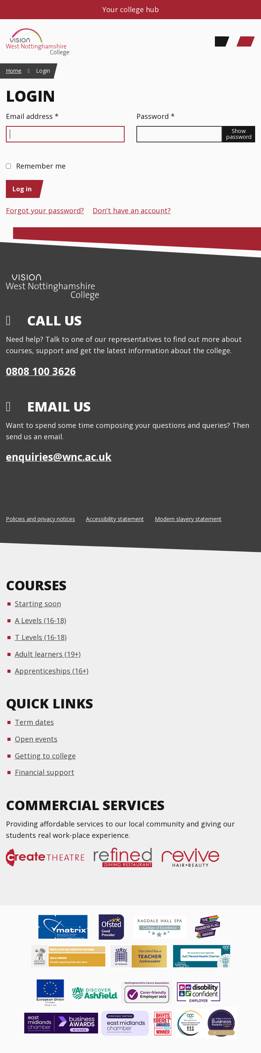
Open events (36, 739)
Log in (22, 189)
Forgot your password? (45, 210)
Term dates (34, 722)
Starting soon (38, 603)
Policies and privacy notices (40, 519)
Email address (32, 116)
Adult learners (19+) (47, 654)
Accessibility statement (115, 519)
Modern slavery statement (188, 519)
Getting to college (45, 755)
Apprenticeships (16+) (51, 671)
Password (155, 116)
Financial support (44, 772)
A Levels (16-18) (40, 620)
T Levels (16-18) (40, 637)
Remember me (41, 166)
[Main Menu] (245, 41)
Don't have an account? (132, 210)
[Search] (220, 41)
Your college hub (130, 9)
